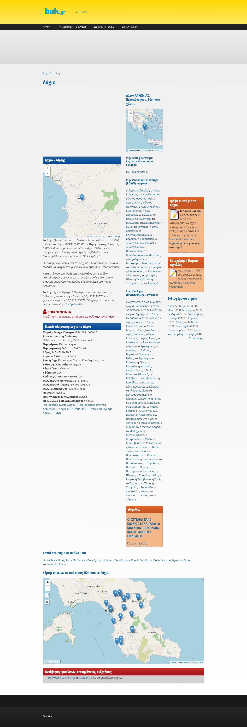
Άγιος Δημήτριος (138, 314)
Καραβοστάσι (149, 378)
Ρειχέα (130, 479)
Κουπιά (145, 398)
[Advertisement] (123, 47)
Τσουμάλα (132, 283)
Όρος (171, 310)
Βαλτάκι (147, 214)
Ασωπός (131, 350)
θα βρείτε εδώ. (74, 304)
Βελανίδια (145, 218)
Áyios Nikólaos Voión (78, 560)
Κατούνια (143, 226)
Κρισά (157, 398)
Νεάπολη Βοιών (151, 263)
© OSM (102, 236)
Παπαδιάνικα (134, 463)
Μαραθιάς (155, 255)
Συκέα (158, 479)
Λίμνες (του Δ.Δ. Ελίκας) (140, 243)
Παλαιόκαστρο (138, 171)
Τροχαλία (131, 487)
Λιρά (150, 418)
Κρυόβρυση (147, 238)
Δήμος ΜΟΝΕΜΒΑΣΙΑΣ (72, 409)
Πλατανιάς (134, 275)
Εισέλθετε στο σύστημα (61, 677)
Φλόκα (145, 491)
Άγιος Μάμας (134, 202)
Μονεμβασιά (133, 443)
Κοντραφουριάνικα (137, 235)
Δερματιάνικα (151, 222)
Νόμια (156, 447)
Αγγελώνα (134, 301)
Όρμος (185, 306)
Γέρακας (131, 362)
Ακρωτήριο (188, 310)
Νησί (194, 322)
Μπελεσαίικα (154, 443)
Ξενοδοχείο (183, 326)
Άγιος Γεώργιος (152, 310)
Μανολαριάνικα (135, 255)
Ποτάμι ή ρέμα (176, 330)
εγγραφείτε (85, 677)
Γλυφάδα (131, 366)
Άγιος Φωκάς (149, 338)
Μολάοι (149, 439)
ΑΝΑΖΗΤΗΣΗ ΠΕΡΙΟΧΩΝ (72, 26)
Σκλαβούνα (143, 279)
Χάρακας (131, 499)
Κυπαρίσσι (153, 402)
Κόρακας (131, 238)
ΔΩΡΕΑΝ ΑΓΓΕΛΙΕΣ (104, 26)
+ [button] (48, 168)
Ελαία (149, 370)
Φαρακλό (152, 283)
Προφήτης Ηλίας (149, 475)
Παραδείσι (154, 271)
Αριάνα (132, 346)
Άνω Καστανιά (151, 342)
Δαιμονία (145, 366)
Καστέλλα (131, 382)
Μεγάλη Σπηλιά (137, 259)
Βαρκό (130, 218)
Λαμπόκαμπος (136, 406)
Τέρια (147, 483)
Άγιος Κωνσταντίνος (140, 198)
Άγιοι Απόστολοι (139, 190)
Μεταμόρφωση (135, 435)
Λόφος (180, 322)
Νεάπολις (107, 560)
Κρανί (134, 560)
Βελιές (130, 358)
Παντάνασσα (135, 271)
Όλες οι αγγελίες (137, 543)
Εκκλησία (173, 314)
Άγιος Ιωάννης (150, 318)
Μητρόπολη (133, 439)
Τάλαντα (134, 483)
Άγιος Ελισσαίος (150, 194)
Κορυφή (193, 318)
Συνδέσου (175, 239)
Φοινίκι (130, 495)
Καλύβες (131, 378)
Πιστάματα (132, 471)
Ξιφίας (130, 451)
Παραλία (131, 467)
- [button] (47, 173)
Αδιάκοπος (134, 210)
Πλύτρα (130, 475)
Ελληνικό (142, 374)
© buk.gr (116, 236)
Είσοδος (83, 12)
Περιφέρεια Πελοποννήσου (59, 404)
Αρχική (47, 73)
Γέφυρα (144, 362)
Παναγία (156, 267)
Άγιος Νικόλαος (150, 206)
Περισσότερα (196, 338)
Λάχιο (58, 412)
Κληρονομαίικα (139, 390)
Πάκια (142, 451)
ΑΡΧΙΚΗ (47, 26)
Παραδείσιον (122, 560)
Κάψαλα (153, 386)
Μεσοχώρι (132, 263)
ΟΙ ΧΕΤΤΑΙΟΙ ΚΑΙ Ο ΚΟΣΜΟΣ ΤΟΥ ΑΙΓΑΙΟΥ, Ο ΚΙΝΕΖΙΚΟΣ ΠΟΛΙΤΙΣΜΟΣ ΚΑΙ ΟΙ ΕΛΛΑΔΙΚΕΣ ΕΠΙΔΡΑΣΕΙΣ (143, 527)
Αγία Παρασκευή (138, 306)
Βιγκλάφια (132, 222)
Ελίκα (129, 226)
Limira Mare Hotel (53, 560)
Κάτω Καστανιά (135, 386)
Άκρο (171, 306)
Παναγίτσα (132, 459)
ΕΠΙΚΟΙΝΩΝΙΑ (129, 26)
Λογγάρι (131, 422)
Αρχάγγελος (147, 346)
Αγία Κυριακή (152, 301)
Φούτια (144, 495)
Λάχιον (96, 560)
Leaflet (90, 236)
